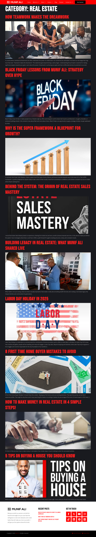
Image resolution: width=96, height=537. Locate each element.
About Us (36, 2)
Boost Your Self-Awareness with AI (46, 517)
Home (29, 2)
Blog (56, 2)
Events (50, 2)
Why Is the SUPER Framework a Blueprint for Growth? (43, 131)
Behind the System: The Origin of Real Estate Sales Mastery (47, 189)
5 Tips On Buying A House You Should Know (40, 456)
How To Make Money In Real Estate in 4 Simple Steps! (43, 405)
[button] (36, 2)
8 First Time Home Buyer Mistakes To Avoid (40, 352)
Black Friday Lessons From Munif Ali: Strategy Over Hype (44, 72)
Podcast (61, 2)
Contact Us (69, 2)
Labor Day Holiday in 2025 (26, 299)
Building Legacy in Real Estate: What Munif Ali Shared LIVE (44, 245)
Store (43, 2)
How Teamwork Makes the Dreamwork (37, 17)
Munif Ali (17, 533)
